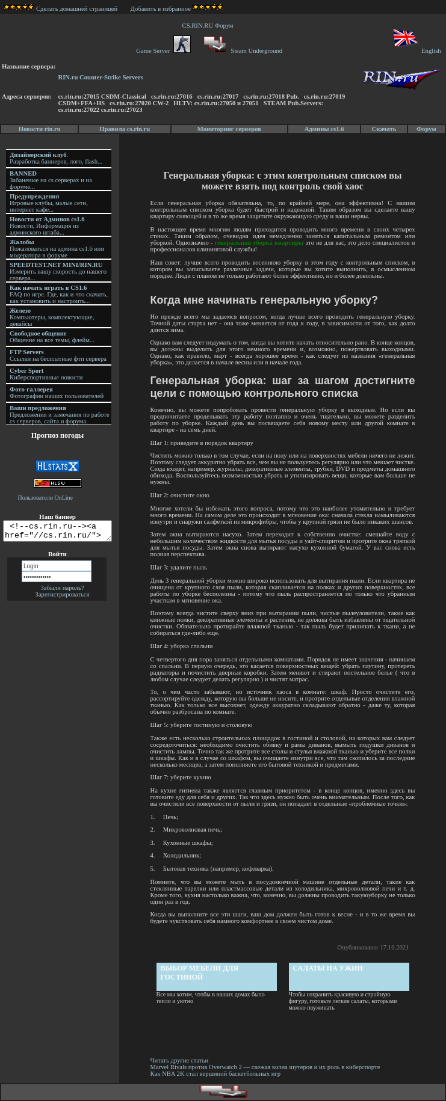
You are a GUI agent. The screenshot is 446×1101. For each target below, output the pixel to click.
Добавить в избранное (161, 8)
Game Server (163, 51)
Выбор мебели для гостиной (200, 972)
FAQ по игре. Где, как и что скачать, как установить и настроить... (59, 294)
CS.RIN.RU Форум (209, 25)
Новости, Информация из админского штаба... (47, 226)
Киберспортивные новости (46, 374)
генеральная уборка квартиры (260, 242)
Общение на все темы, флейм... (52, 336)
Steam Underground (241, 51)
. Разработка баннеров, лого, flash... (56, 158)
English (416, 51)
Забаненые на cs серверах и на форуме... (51, 180)
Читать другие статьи (180, 1060)
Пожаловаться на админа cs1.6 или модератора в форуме (57, 249)
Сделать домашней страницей (60, 8)
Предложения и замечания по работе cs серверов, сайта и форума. (60, 415)
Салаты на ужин (329, 968)
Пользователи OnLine (45, 497)
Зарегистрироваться (63, 598)
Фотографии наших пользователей (57, 392)
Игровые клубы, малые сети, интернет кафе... (49, 203)
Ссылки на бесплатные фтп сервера (58, 355)
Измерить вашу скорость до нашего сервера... (58, 271)
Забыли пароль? (62, 591)
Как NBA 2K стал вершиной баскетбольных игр (216, 1073)
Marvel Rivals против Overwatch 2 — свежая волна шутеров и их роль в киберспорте (267, 1067)
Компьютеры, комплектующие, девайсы (52, 317)
